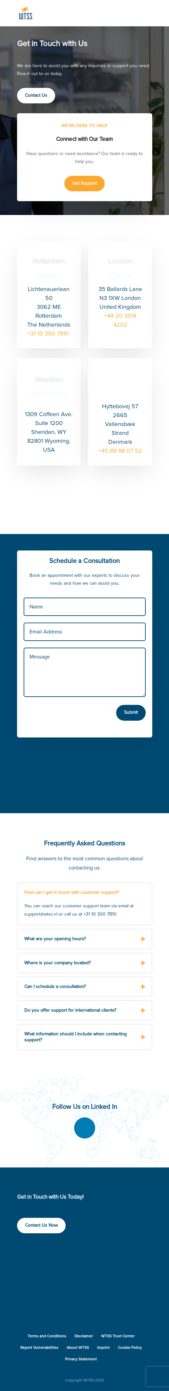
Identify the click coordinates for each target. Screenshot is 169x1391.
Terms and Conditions (47, 1336)
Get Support (84, 183)
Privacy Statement (81, 1359)
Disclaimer (83, 1336)
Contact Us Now (41, 1225)
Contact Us (36, 95)
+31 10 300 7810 (49, 334)
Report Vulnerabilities (39, 1348)
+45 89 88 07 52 (120, 451)
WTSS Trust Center (118, 1336)
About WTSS (78, 1348)
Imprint (103, 1348)
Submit (131, 712)
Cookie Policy (130, 1348)
